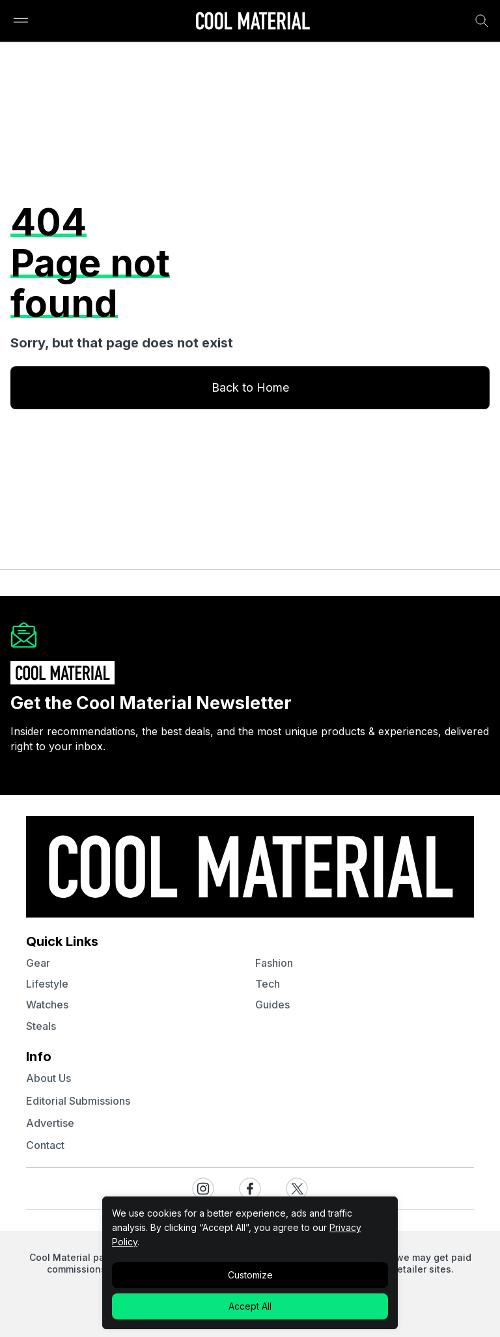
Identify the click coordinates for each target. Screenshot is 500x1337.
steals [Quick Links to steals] (41, 1026)
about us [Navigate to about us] (48, 1078)
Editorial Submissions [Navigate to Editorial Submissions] (78, 1100)
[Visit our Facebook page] (250, 1189)
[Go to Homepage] (252, 22)
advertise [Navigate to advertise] (50, 1122)
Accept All (250, 1306)
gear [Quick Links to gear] (38, 962)
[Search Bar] (482, 21)
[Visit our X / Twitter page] (297, 1189)
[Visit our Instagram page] (203, 1189)
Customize (250, 1274)
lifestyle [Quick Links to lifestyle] (47, 983)
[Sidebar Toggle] (20, 21)
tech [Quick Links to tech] (267, 983)
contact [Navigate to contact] (45, 1145)
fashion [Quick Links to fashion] (274, 962)
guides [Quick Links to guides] (272, 1004)
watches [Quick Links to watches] (47, 1004)
